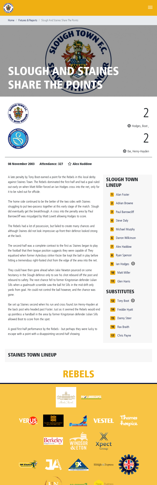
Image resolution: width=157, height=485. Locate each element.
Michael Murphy (125, 229)
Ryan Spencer (124, 255)
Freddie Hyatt (125, 309)
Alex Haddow (123, 247)
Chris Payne (124, 335)
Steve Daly (122, 220)
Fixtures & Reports (27, 20)
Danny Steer (124, 318)
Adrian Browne (124, 203)
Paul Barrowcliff (125, 212)
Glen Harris (123, 281)
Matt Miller (123, 272)
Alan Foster (122, 194)
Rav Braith (123, 327)
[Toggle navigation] (150, 7)
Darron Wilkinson (126, 238)
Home (11, 20)
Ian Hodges (122, 264)
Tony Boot (123, 301)
